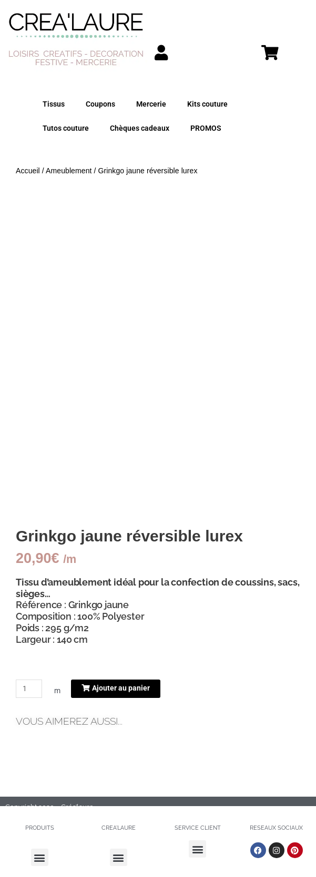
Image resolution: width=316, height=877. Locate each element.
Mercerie (151, 104)
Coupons (100, 104)
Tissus (54, 104)
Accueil (28, 170)
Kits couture (207, 104)
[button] (39, 857)
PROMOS (205, 128)
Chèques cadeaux (139, 128)
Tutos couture (66, 128)
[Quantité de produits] (29, 689)
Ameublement (68, 170)
